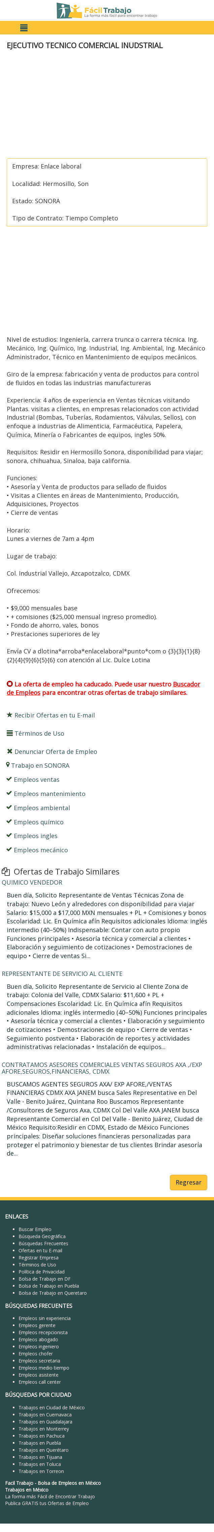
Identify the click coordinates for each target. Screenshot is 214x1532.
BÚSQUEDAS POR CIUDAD (38, 1395)
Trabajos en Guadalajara (45, 1421)
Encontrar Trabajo (75, 1496)
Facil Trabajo (19, 1483)
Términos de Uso (37, 1264)
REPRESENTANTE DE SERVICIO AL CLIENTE (62, 974)
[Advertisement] (105, 105)
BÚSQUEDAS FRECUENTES (38, 1306)
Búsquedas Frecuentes (43, 1243)
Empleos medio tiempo (44, 1368)
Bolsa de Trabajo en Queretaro (53, 1293)
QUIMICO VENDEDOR (32, 882)
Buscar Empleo (35, 1229)
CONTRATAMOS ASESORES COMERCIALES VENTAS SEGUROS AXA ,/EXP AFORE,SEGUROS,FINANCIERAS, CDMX (102, 1068)
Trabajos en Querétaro (44, 1450)
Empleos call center (40, 1382)
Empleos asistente (39, 1375)
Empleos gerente (37, 1325)
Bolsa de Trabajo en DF (45, 1279)
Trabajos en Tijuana (40, 1457)
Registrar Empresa (39, 1257)
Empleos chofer (36, 1353)
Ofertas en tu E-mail (40, 1250)
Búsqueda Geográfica (42, 1236)
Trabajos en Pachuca (42, 1436)
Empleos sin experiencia (45, 1318)
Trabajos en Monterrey (44, 1429)
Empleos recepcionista (43, 1332)
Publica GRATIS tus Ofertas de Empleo (47, 1503)
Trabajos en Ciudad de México (52, 1407)
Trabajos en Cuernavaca (45, 1414)
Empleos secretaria (39, 1360)
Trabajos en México (26, 1490)
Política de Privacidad (42, 1271)
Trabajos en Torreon (41, 1471)
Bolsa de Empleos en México (69, 1483)
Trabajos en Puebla (40, 1443)
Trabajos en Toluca (40, 1464)
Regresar (189, 1182)
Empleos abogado (38, 1339)
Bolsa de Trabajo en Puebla (49, 1286)
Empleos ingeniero (39, 1346)
